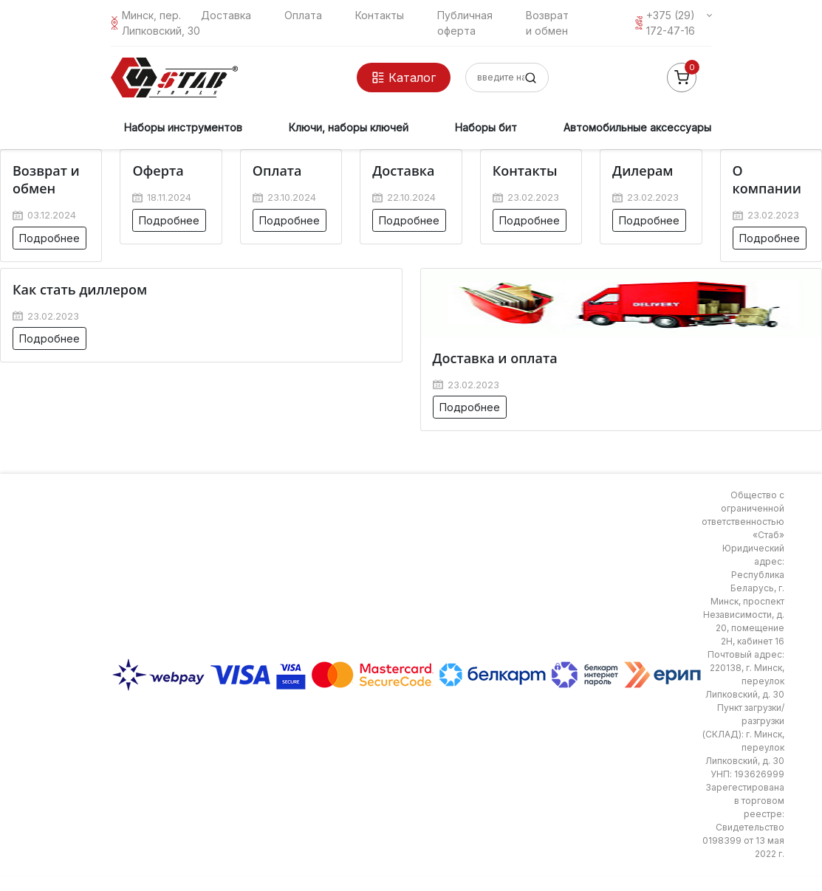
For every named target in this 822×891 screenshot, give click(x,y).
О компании (767, 179)
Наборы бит (486, 127)
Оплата (303, 15)
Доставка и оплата (495, 358)
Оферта (157, 170)
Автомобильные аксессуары (637, 127)
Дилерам (642, 170)
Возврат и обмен (46, 179)
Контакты (379, 15)
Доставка (226, 15)
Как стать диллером (80, 289)
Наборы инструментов (183, 127)
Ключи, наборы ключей (348, 127)
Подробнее (49, 238)
